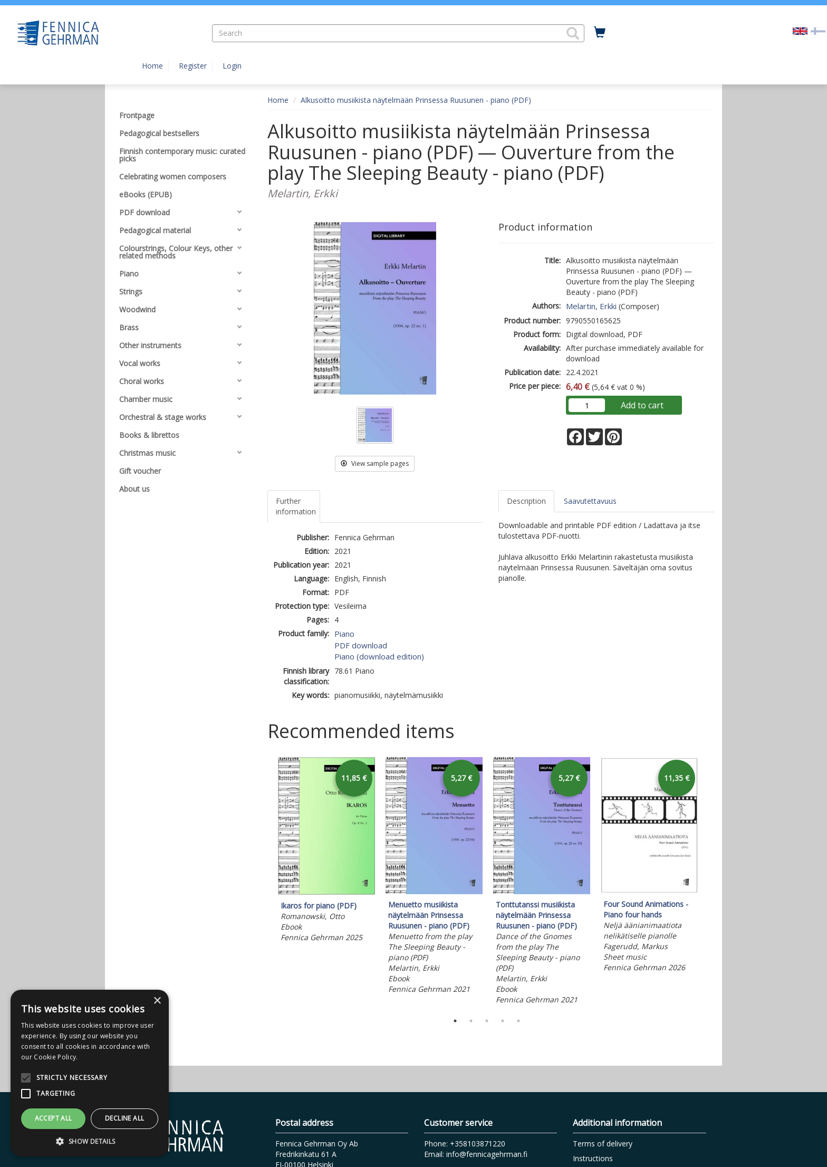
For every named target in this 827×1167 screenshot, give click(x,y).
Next (709, 882)
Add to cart (642, 405)
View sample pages (375, 463)
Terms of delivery (602, 1144)
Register (193, 66)
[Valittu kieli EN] (800, 30)
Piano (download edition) (379, 656)
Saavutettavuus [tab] (590, 501)
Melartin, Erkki (591, 306)
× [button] (157, 1001)
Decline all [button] (124, 1118)
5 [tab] (518, 1021)
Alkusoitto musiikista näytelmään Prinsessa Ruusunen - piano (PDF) (416, 100)
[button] (572, 33)
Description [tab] (526, 501)
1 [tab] (455, 1021)
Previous (264, 882)
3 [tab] (487, 1021)
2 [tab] (471, 1021)
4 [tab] (502, 1021)
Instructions (593, 1158)
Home (152, 66)
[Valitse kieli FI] (818, 30)
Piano (344, 633)
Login (232, 66)
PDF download (360, 645)
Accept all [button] (53, 1118)
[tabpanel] (326, 851)
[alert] (90, 1073)
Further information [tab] (296, 506)
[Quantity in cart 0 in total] (600, 33)
